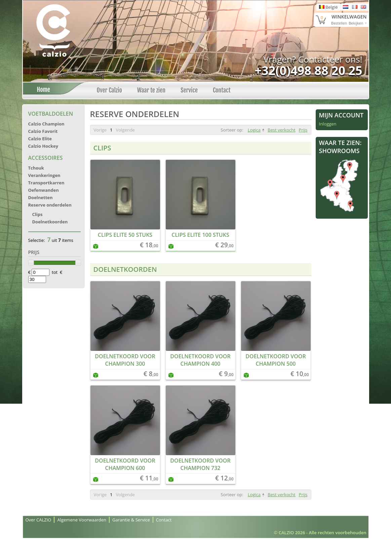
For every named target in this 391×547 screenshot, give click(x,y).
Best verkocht (282, 130)
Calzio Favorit (43, 131)
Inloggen (328, 124)
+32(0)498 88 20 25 (308, 70)
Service (189, 90)
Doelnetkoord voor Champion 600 (125, 464)
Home (41, 89)
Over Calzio (109, 90)
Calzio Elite (40, 139)
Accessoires (45, 157)
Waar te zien (151, 90)
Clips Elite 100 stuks (200, 235)
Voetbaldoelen (50, 113)
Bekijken (356, 23)
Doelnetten (40, 197)
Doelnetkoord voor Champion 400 (200, 360)
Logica (254, 130)
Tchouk (36, 168)
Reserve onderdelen (50, 205)
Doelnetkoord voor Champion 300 (125, 360)
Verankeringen (44, 175)
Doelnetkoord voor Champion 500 (275, 360)
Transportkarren (46, 183)
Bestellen (339, 23)
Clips (37, 214)
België (328, 7)
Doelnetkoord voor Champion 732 (200, 464)
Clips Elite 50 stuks (125, 235)
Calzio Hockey (43, 146)
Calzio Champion (46, 124)
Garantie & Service (131, 520)
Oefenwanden (43, 190)
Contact (222, 90)
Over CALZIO (38, 520)
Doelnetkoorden (50, 222)
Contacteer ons (329, 59)
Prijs (303, 130)
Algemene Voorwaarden (81, 520)
